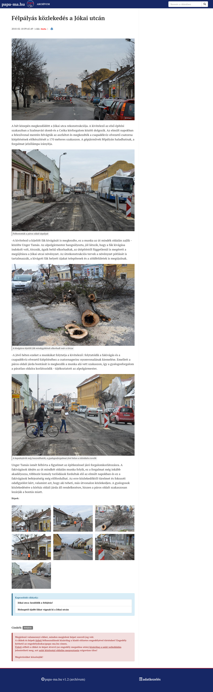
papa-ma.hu (13, 4)
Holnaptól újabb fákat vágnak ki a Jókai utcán (43, 609)
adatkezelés (152, 679)
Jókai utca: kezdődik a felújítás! (35, 602)
